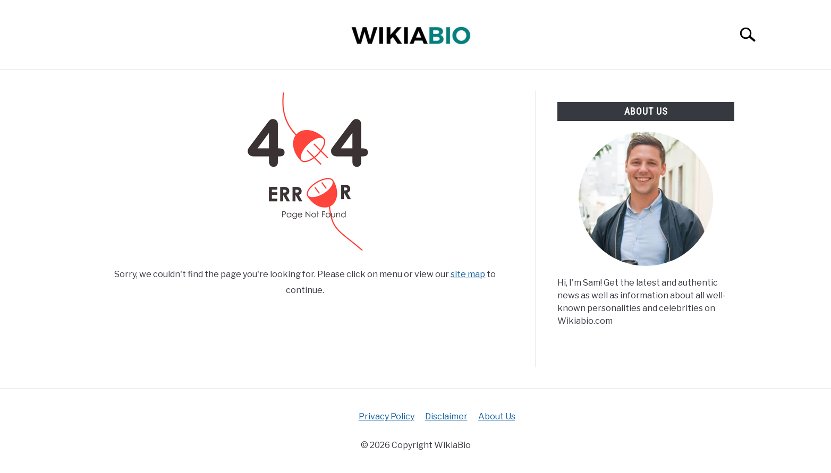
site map (468, 274)
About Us (496, 416)
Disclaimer (446, 416)
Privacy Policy (386, 416)
